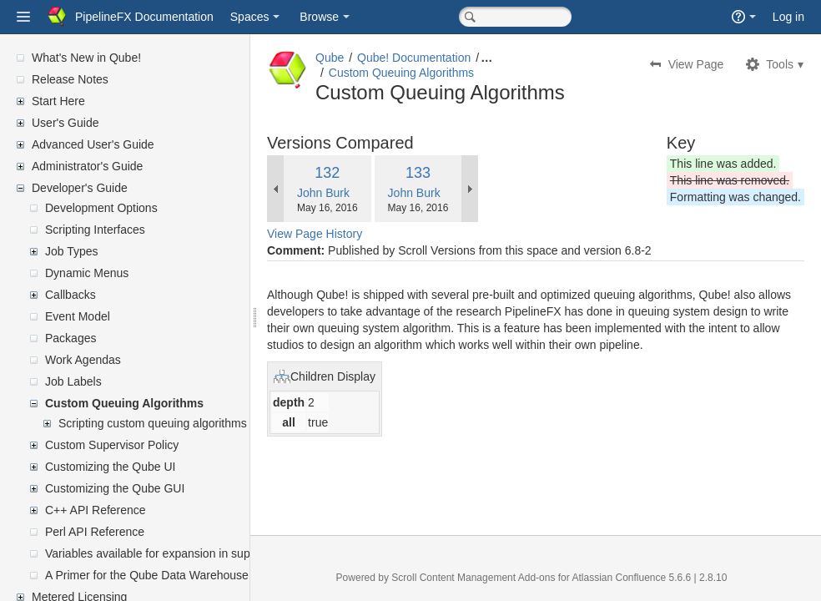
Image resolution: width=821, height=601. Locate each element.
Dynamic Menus (86, 273)
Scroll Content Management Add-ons (473, 577)
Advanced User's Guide (93, 144)
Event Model (77, 316)
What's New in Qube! (86, 57)
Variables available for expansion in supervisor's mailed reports (207, 553)
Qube (329, 57)
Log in (788, 16)
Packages (70, 338)
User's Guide (65, 122)
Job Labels (73, 381)
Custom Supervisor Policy (112, 445)
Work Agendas (83, 359)
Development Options (101, 208)
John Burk (323, 192)
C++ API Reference (95, 510)
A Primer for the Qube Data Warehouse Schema (170, 575)
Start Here (58, 101)
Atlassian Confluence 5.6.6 (632, 577)
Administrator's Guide (87, 166)
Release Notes (70, 79)
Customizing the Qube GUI (114, 488)
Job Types (71, 251)
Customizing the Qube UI (110, 466)
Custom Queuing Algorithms (124, 403)
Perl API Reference (94, 531)
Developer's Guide (80, 187)
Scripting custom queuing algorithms (152, 423)
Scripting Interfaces (95, 229)
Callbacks (70, 294)
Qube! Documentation (414, 57)
